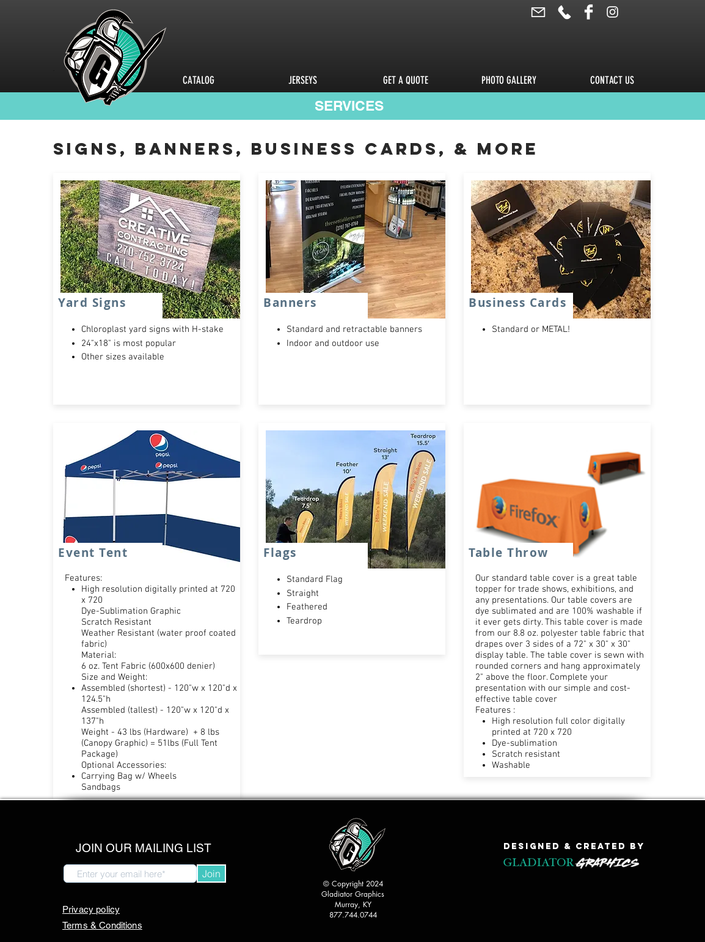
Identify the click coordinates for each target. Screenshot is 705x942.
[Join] (211, 873)
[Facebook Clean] (588, 12)
